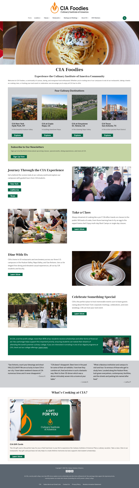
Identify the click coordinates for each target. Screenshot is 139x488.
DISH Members (96, 18)
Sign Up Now (19, 157)
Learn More (79, 229)
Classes (46, 18)
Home (30, 18)
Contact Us (66, 484)
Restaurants (56, 18)
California (14, 190)
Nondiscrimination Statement (92, 484)
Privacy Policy (76, 484)
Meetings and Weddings (70, 18)
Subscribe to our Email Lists (52, 484)
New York (14, 184)
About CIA (84, 18)
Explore (17, 135)
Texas (12, 196)
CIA (40, 484)
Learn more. (43, 347)
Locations (37, 18)
